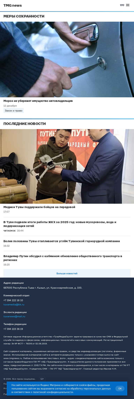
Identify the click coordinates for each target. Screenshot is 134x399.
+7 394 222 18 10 (13, 300)
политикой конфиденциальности (53, 391)
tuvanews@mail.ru (14, 316)
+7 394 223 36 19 (13, 328)
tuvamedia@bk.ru (13, 304)
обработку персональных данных (90, 388)
